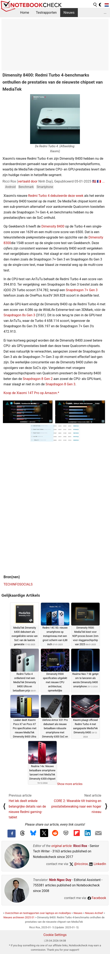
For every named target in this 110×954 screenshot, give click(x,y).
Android (10, 187)
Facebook (97, 898)
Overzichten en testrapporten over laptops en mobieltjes (38, 913)
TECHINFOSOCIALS (18, 584)
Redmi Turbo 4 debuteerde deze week (55, 196)
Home (24, 13)
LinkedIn (97, 864)
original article (61, 846)
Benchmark (26, 187)
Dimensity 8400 (52, 226)
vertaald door (28, 181)
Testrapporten (46, 13)
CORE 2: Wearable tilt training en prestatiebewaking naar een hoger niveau (76, 806)
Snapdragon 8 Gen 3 (60, 384)
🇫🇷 (99, 181)
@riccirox (79, 864)
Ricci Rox (80, 846)
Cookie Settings (55, 935)
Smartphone (45, 187)
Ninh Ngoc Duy (60, 880)
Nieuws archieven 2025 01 (19, 917)
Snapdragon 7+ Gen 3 (82, 290)
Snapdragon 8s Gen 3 (19, 315)
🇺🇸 (94, 181)
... (105, 13)
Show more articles (70, 784)
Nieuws (69, 13)
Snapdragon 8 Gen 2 (38, 379)
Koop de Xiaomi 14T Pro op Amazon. (31, 393)
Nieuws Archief (94, 913)
